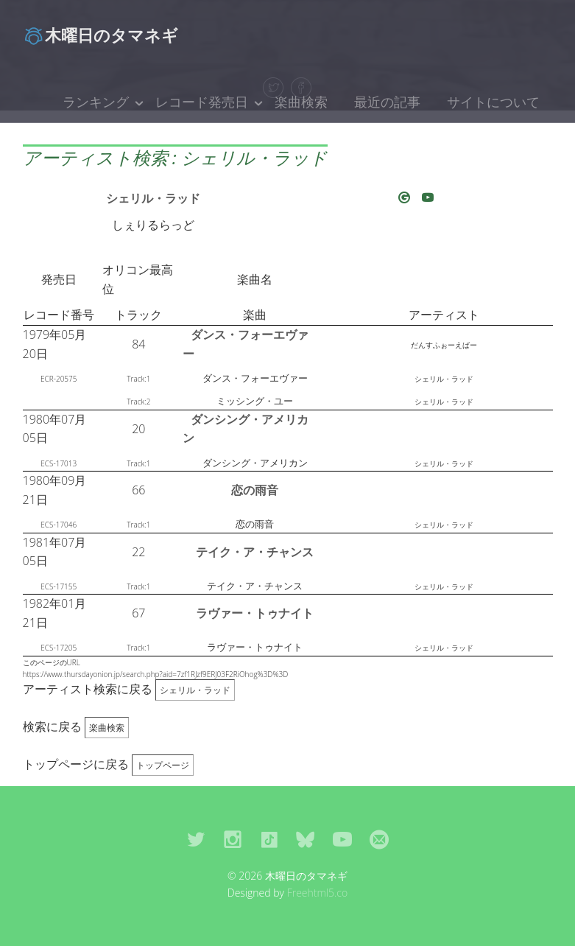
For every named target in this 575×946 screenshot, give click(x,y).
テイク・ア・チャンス (255, 552)
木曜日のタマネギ (100, 35)
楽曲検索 (301, 102)
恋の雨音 (254, 490)
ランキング (96, 102)
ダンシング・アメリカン (245, 428)
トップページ (162, 765)
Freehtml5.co (317, 893)
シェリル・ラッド (153, 198)
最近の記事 (387, 102)
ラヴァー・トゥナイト (255, 613)
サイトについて (493, 102)
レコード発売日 (201, 102)
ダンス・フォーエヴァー (245, 344)
